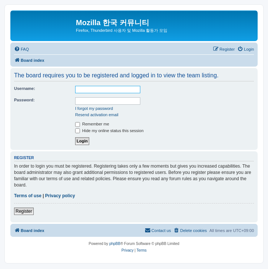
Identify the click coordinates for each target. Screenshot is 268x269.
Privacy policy (60, 195)
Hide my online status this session (109, 130)
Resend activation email (96, 114)
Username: (24, 88)
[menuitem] (21, 49)
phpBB (114, 244)
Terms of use (27, 195)
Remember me (92, 124)
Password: (24, 100)
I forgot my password (94, 108)
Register (24, 211)
